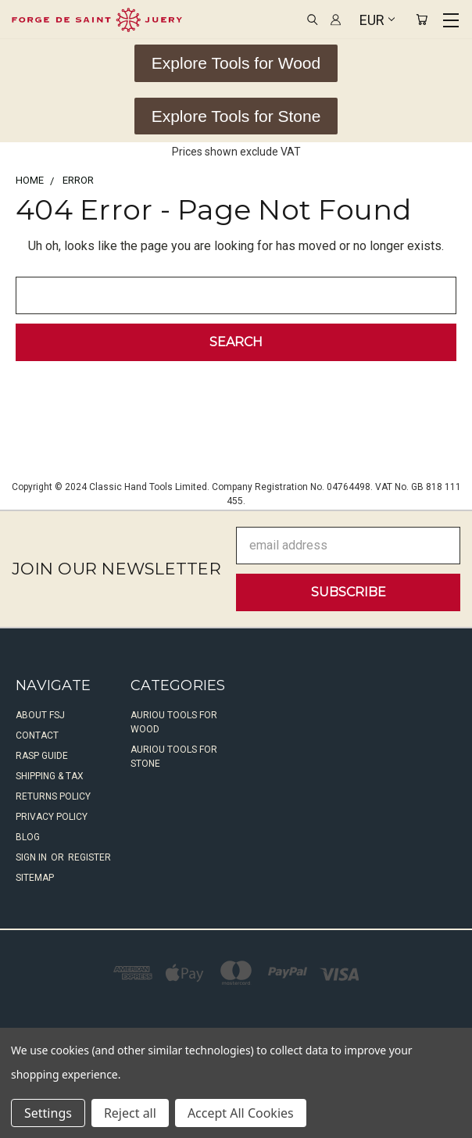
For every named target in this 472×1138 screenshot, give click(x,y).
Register (89, 857)
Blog (28, 837)
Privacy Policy (52, 816)
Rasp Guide (42, 755)
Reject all (130, 1113)
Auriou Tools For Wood (174, 722)
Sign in (32, 857)
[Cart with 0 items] (421, 20)
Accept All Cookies (241, 1113)
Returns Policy (53, 796)
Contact (37, 735)
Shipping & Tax (50, 776)
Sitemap (35, 877)
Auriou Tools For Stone (174, 756)
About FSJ (40, 715)
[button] (236, 63)
